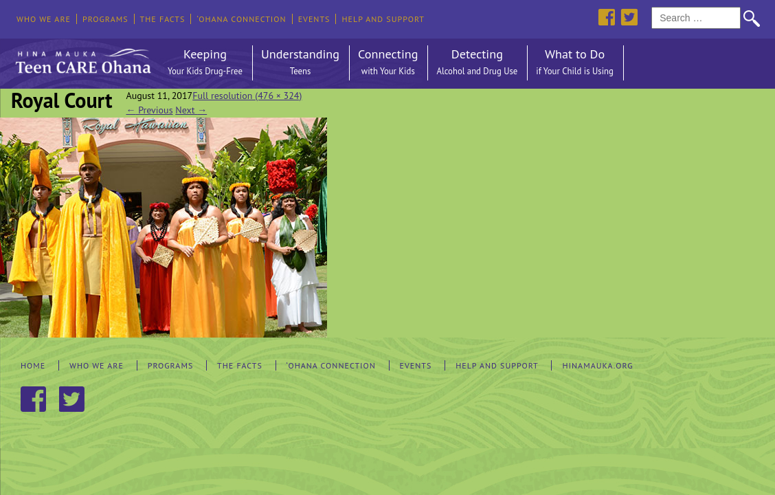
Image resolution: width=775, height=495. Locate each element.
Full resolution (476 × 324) (247, 95)
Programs (105, 19)
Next (191, 110)
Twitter (629, 16)
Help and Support (383, 19)
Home (33, 365)
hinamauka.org (597, 365)
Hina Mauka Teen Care (82, 57)
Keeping (205, 62)
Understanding (300, 62)
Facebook (606, 16)
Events (314, 19)
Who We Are (43, 19)
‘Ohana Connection (241, 19)
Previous (149, 110)
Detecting (476, 62)
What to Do (575, 62)
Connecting (388, 62)
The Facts (163, 19)
